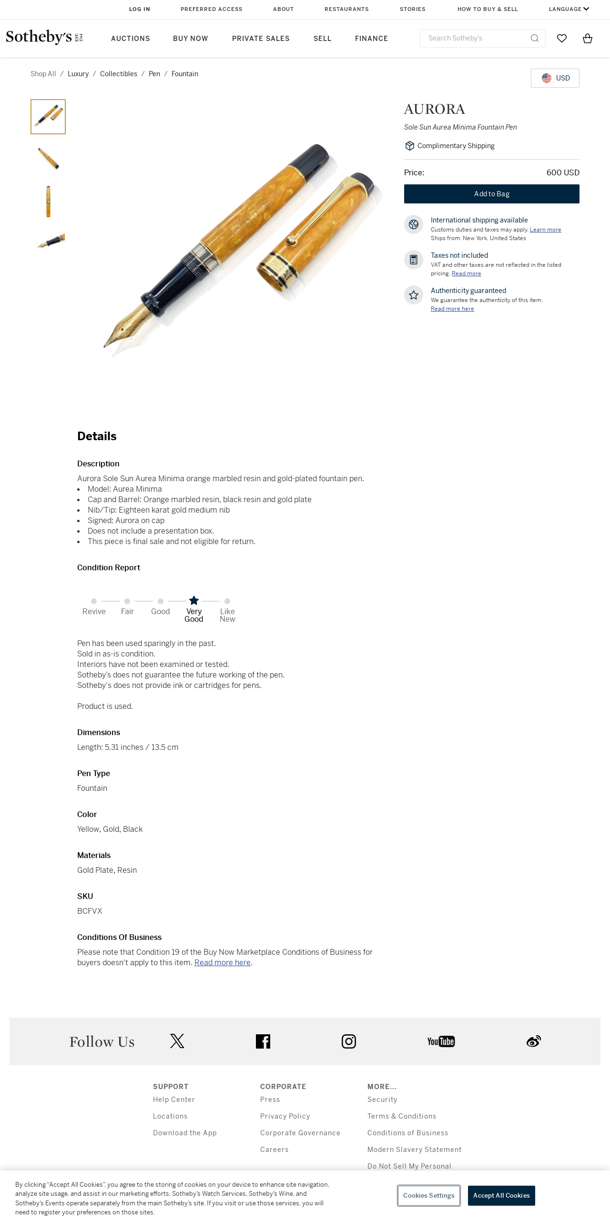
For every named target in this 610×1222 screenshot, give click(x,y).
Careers (274, 1150)
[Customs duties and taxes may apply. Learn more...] (545, 229)
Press (270, 1100)
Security (382, 1100)
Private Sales (261, 39)
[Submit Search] (535, 38)
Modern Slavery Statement (414, 1150)
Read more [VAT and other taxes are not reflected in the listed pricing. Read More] (466, 273)
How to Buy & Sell (488, 9)
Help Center (174, 1100)
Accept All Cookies (501, 1196)
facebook (263, 1041)
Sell (323, 39)
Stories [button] (413, 9)
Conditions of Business (407, 1133)
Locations (170, 1116)
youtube (441, 1041)
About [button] (283, 9)
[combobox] (483, 38)
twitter (177, 1041)
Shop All (43, 74)
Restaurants (347, 9)
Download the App (185, 1133)
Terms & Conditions (402, 1116)
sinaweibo (534, 1041)
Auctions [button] (130, 39)
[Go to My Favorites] (562, 38)
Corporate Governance (300, 1133)
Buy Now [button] (190, 39)
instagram (349, 1041)
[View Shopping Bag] (587, 38)
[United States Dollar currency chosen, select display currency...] (555, 78)
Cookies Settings (429, 1196)
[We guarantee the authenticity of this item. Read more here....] (452, 308)
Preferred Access (212, 9)
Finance (371, 39)
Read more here (222, 963)
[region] (305, 1196)
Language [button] (565, 9)
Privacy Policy (285, 1116)
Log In (140, 9)
